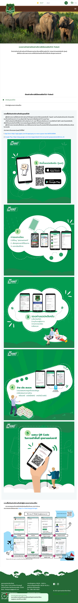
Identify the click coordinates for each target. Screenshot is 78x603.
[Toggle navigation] (75, 9)
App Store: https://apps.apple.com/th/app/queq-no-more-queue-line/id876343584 (30, 134)
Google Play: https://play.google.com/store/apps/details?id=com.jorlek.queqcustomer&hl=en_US (34, 137)
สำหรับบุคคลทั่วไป (10, 100)
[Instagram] (58, 584)
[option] (28, 597)
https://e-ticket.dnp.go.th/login (27, 508)
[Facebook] (54, 584)
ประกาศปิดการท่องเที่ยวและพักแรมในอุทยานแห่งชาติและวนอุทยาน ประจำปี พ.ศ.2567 (26, 598)
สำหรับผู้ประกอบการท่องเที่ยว (13, 105)
